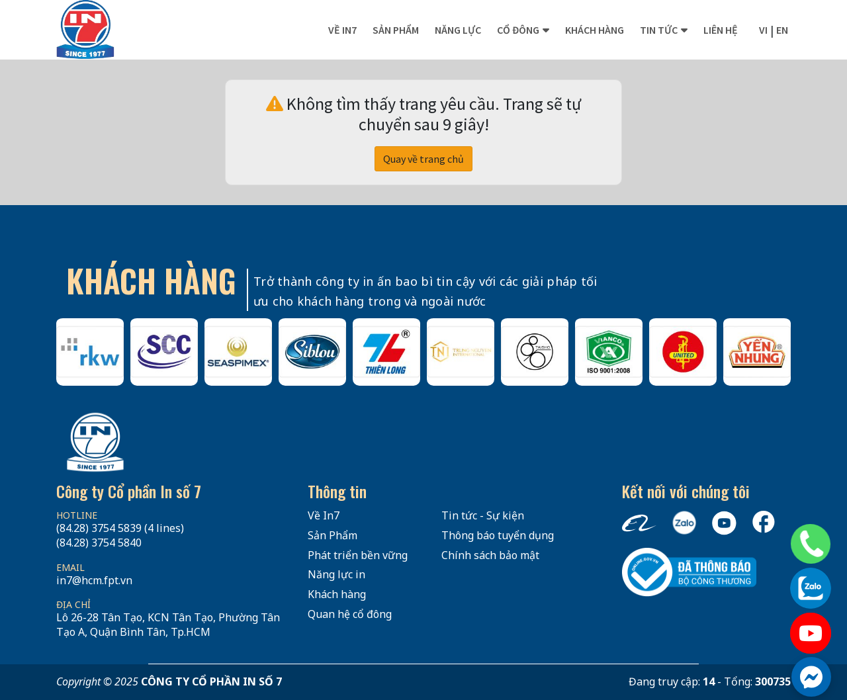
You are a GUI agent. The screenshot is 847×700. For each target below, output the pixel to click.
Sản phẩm (396, 29)
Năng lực (458, 29)
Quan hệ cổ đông (350, 614)
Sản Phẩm (332, 535)
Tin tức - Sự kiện (482, 515)
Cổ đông (518, 29)
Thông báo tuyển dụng (497, 535)
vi (763, 29)
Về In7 (342, 29)
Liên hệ (720, 29)
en (782, 29)
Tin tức (659, 29)
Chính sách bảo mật (490, 555)
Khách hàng (594, 29)
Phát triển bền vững (358, 555)
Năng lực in (336, 574)
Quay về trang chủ (423, 158)
